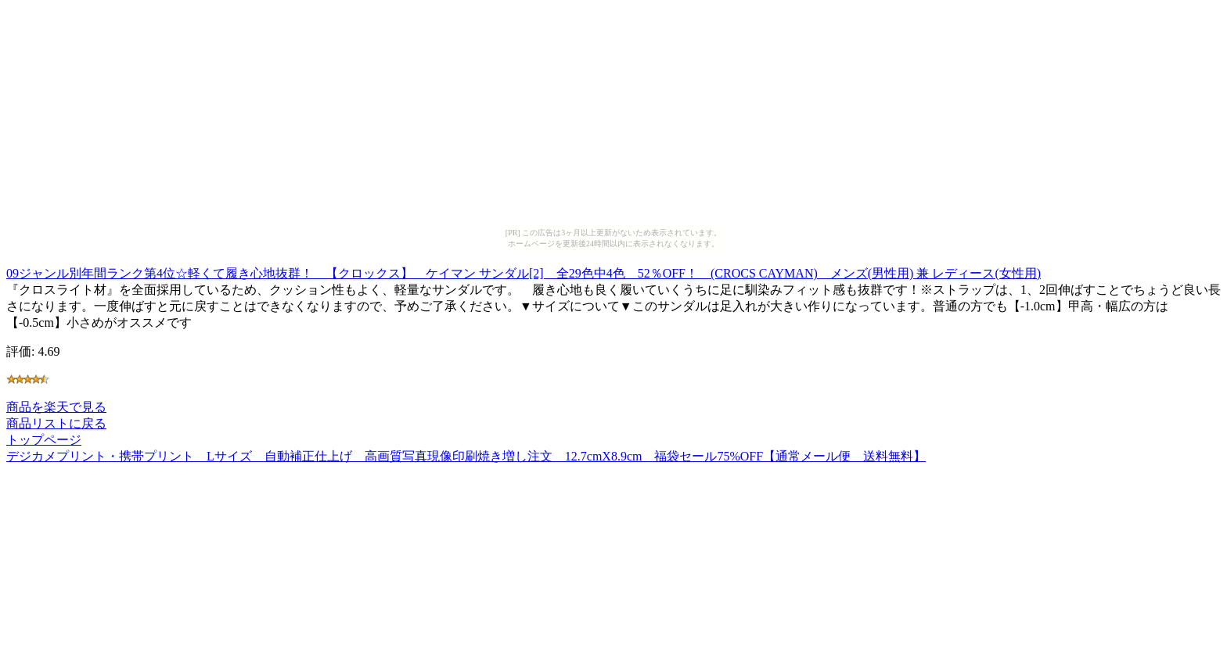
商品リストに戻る (56, 423)
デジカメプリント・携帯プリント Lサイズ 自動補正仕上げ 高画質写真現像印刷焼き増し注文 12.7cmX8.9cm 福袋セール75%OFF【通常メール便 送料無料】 (466, 456)
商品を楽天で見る (56, 407)
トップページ (43, 439)
